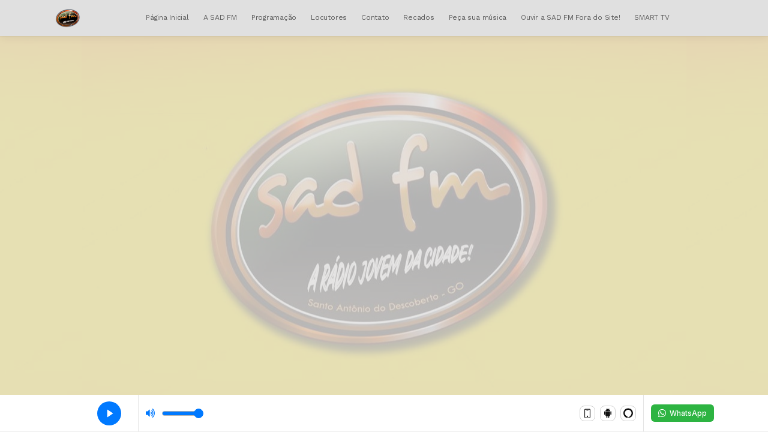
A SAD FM (220, 17)
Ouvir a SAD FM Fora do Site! (570, 17)
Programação (273, 17)
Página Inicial (167, 17)
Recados (418, 17)
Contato (375, 17)
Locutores (329, 17)
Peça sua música (477, 17)
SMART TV (651, 17)
